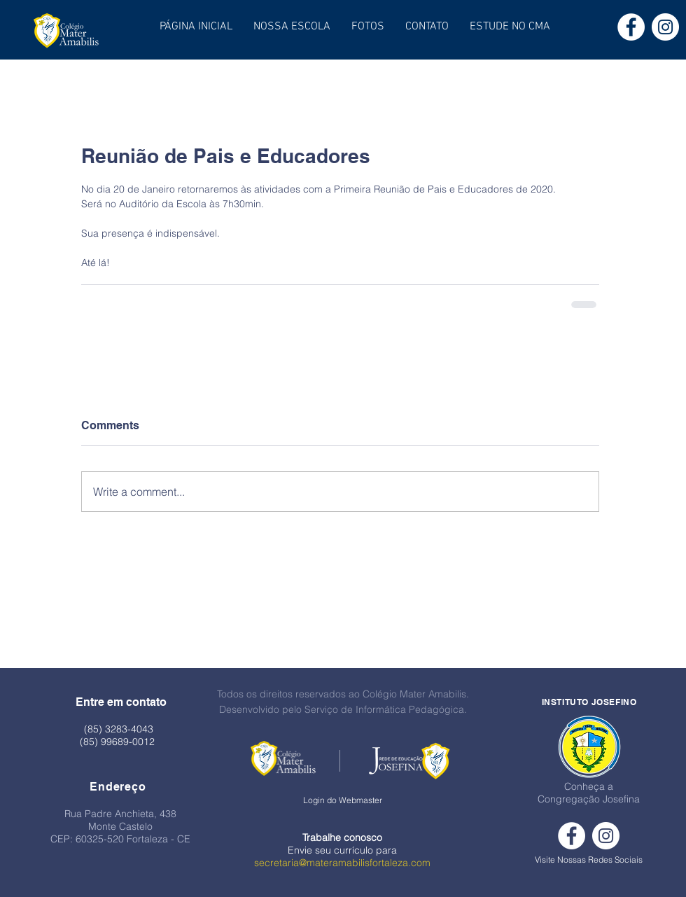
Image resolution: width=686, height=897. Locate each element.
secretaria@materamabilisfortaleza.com (342, 862)
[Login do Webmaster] (342, 801)
